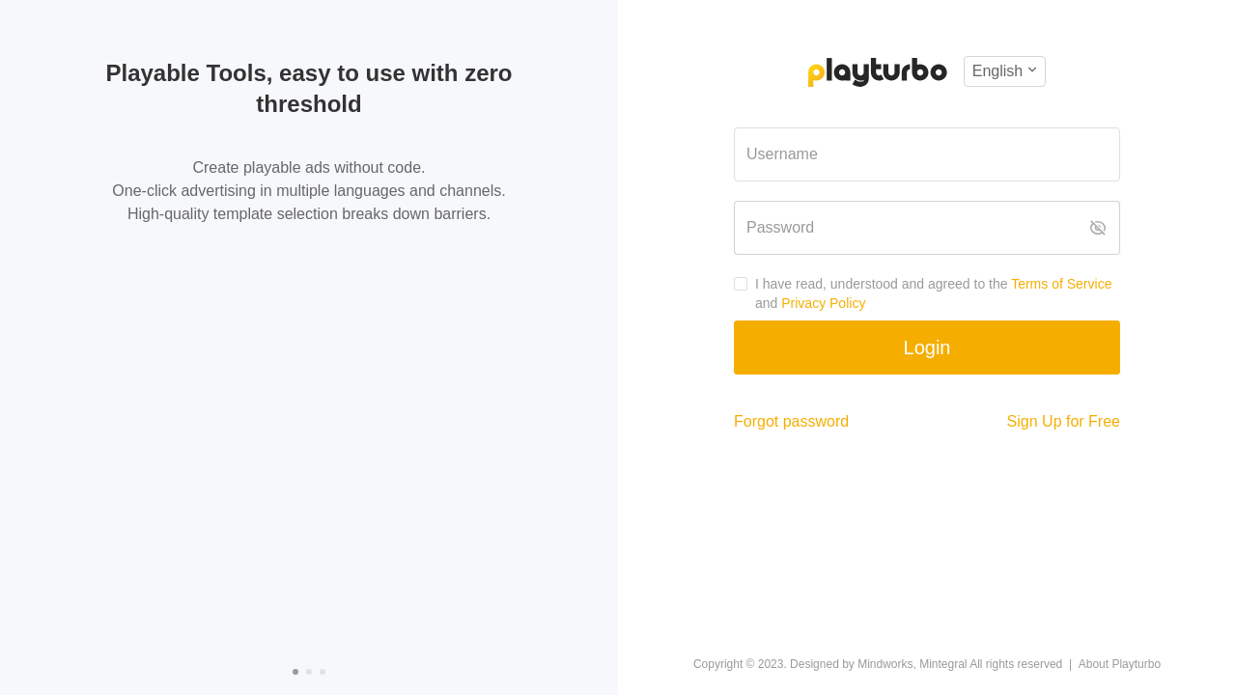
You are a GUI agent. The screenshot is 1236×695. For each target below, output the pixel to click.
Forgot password (791, 421)
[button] (1004, 71)
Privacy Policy (823, 303)
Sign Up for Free (1063, 421)
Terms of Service (1061, 284)
